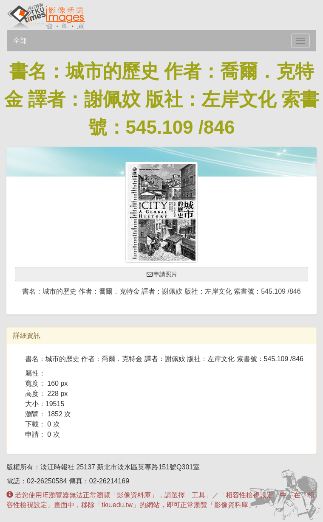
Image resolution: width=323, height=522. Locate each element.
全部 (20, 40)
